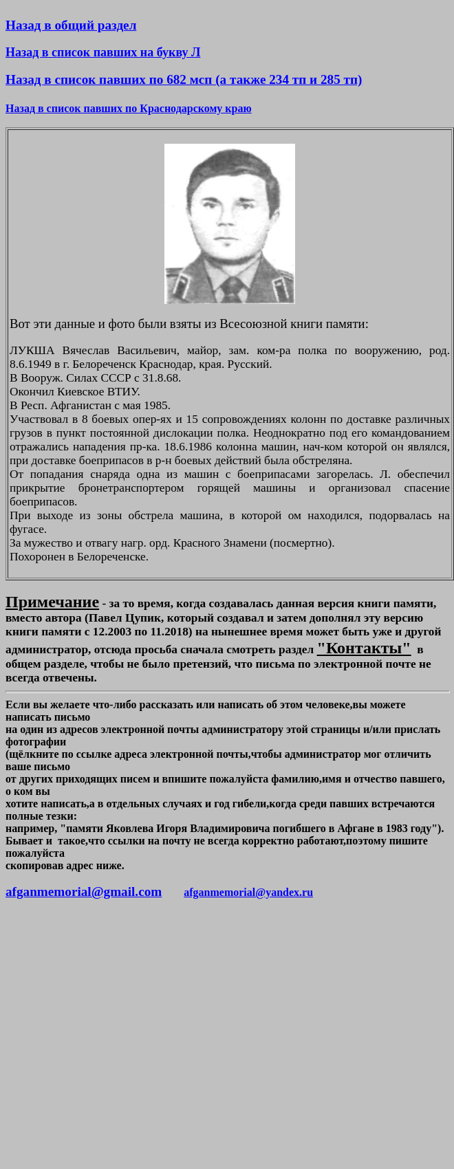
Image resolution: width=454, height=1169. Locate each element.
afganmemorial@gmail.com (84, 891)
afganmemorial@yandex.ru (248, 892)
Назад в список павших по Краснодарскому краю (129, 108)
